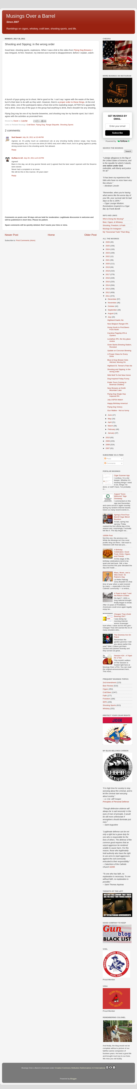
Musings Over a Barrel (30, 16)
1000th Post (108, 535)
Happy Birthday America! (117, 403)
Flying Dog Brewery (83, 50)
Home (51, 234)
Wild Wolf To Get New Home (119, 375)
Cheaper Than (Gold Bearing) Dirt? (122, 615)
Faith (105, 696)
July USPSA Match (115, 400)
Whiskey (106, 709)
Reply (14, 150)
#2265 (112, 867)
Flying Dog (40, 125)
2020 (108, 264)
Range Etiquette (52, 125)
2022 (108, 256)
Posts (107, 459)
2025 (108, 246)
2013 (108, 289)
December (112, 299)
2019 (108, 267)
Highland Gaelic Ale (115, 320)
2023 (108, 253)
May (110, 419)
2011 (108, 296)
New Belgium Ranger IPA (117, 324)
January (111, 433)
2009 (108, 441)
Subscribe (117, 133)
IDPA (105, 702)
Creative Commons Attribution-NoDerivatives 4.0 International (85, 1067)
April (110, 422)
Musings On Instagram (112, 229)
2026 (108, 242)
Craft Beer (31, 125)
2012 (108, 292)
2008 (108, 445)
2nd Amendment (109, 682)
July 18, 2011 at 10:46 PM (33, 137)
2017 (108, 274)
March (110, 426)
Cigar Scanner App (121, 475)
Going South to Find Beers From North (118, 328)
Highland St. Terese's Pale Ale (119, 366)
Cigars (105, 689)
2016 (108, 278)
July (110, 317)
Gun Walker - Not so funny (118, 410)
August (111, 313)
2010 (108, 437)
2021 (108, 260)
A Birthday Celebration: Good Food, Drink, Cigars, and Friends (122, 553)
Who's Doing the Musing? (113, 219)
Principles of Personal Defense (116, 802)
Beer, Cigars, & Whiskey (113, 222)
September (112, 310)
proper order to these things (71, 102)
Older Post (90, 234)
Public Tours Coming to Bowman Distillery (116, 383)
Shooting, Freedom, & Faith (114, 225)
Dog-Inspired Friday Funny (118, 379)
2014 (108, 285)
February (112, 429)
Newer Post (11, 234)
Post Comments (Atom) (25, 240)
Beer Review (108, 686)
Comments (109, 463)
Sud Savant (17, 137)
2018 (108, 271)
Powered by (117, 141)
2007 (108, 448)
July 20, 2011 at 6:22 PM (34, 158)
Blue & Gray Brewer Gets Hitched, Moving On (117, 361)
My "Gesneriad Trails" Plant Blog (116, 232)
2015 (108, 282)
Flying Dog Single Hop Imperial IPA (116, 395)
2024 (108, 249)
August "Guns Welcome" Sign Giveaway (120, 496)
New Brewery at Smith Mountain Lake (116, 389)
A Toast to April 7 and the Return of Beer (122, 594)
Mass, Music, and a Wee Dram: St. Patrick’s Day (122, 575)
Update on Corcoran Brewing (119, 351)
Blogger (73, 1079)
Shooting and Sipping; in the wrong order (119, 370)
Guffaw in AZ (17, 158)
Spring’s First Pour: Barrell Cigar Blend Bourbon (122, 517)
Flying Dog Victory (114, 407)
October (111, 306)
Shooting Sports (66, 125)
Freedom (106, 699)
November (112, 303)
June (110, 415)
